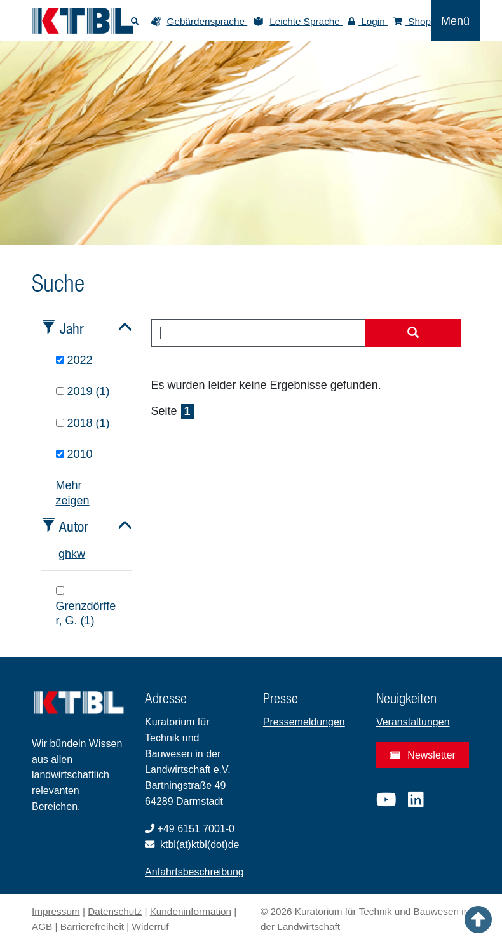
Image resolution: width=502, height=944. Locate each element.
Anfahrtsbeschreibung (194, 871)
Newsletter (423, 755)
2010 (74, 454)
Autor (73, 526)
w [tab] (81, 554)
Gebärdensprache (207, 21)
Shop (412, 21)
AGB (42, 926)
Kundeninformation (190, 911)
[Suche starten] (413, 333)
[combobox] (258, 333)
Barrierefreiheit (92, 926)
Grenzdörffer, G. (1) (86, 606)
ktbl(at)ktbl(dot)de (200, 844)
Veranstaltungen (413, 722)
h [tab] (68, 554)
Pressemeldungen (304, 722)
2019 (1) (83, 391)
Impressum (56, 911)
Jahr (72, 328)
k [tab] (74, 554)
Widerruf (150, 926)
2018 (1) (83, 423)
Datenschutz (115, 911)
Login (368, 21)
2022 (74, 360)
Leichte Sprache (306, 21)
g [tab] (61, 554)
